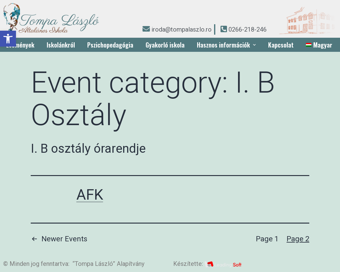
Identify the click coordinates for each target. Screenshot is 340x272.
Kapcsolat (281, 44)
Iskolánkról (61, 44)
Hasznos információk (226, 44)
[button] (8, 39)
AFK (89, 194)
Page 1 (267, 239)
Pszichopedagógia (110, 44)
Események (20, 44)
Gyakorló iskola (165, 44)
